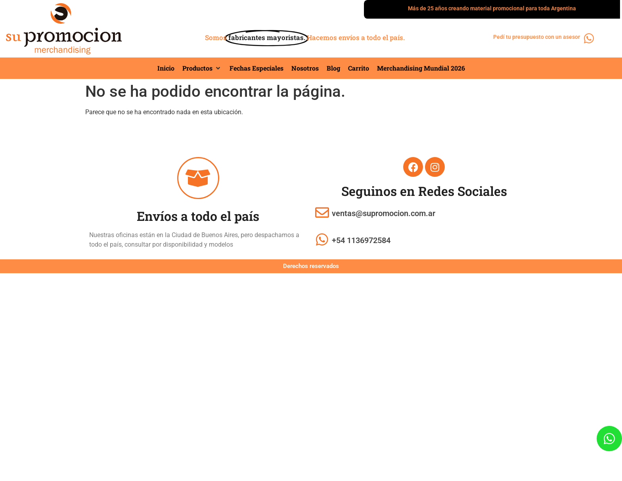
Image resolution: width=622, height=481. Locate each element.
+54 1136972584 (361, 240)
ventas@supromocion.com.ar (383, 213)
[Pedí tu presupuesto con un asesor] (589, 38)
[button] (202, 68)
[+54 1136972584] (322, 239)
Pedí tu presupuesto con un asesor (537, 37)
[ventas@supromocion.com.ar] (322, 212)
